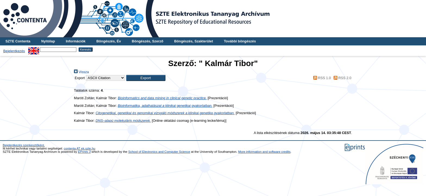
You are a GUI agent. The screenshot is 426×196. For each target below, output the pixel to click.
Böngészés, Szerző (147, 41)
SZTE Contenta (17, 41)
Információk (76, 41)
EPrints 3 (84, 151)
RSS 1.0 (321, 78)
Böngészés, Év (108, 41)
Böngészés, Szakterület (193, 41)
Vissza (81, 72)
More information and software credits (264, 151)
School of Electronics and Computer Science (159, 151)
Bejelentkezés (14, 51)
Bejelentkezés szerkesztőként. (24, 145)
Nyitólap (48, 41)
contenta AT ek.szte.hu (79, 148)
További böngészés (240, 41)
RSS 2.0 (341, 78)
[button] (145, 78)
